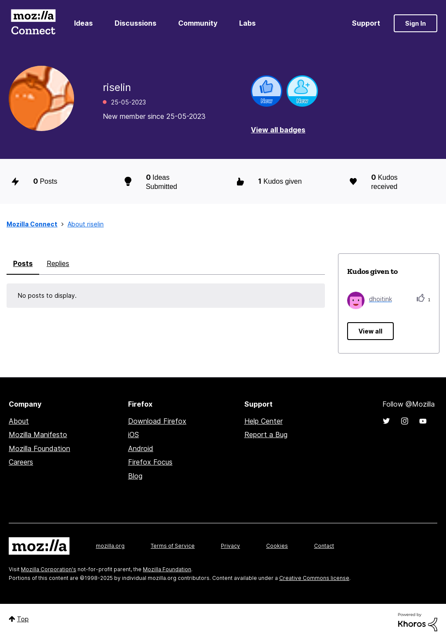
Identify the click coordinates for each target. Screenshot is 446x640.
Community (197, 23)
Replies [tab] (58, 263)
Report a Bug (265, 434)
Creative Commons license (314, 578)
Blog (135, 476)
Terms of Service (173, 545)
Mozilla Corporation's (48, 569)
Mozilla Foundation (39, 448)
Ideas (83, 23)
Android (140, 448)
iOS (133, 434)
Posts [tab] (23, 263)
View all (370, 331)
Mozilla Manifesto (38, 434)
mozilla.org (110, 545)
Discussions (135, 23)
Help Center (263, 421)
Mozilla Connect (33, 23)
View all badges (278, 129)
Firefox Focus (150, 462)
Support (366, 23)
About (19, 421)
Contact (324, 545)
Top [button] (23, 619)
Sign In (415, 23)
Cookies (277, 545)
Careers (21, 462)
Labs (247, 23)
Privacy (230, 545)
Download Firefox (157, 421)
